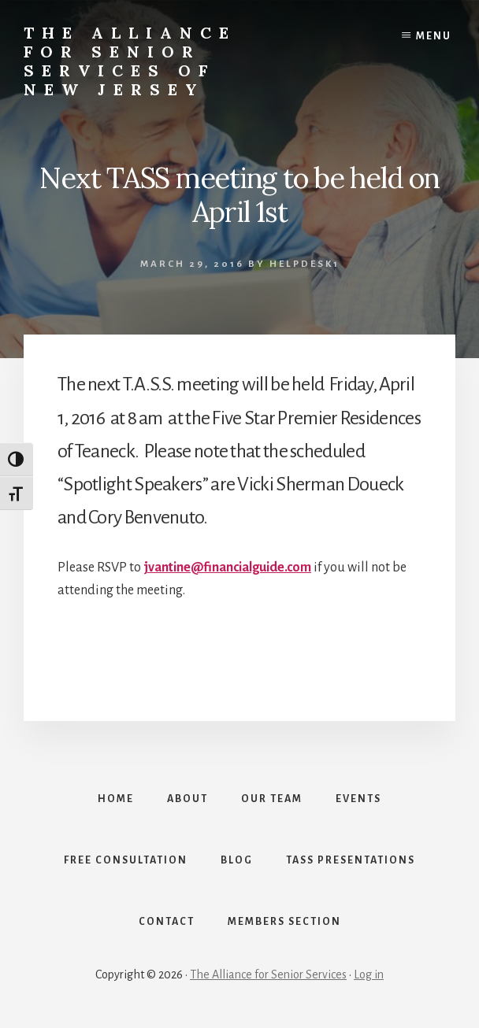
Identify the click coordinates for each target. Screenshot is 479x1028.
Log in (369, 974)
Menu (433, 36)
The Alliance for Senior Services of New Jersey (130, 61)
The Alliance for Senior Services (268, 974)
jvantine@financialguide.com (227, 567)
